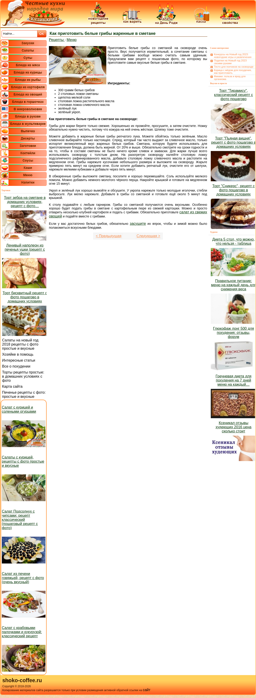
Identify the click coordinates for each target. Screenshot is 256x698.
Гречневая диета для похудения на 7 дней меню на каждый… (233, 380)
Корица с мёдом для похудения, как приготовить (233, 71)
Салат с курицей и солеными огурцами (19, 409)
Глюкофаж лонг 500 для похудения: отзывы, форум (233, 333)
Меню (71, 40)
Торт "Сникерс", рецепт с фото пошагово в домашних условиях (233, 190)
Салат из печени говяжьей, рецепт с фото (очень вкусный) (23, 578)
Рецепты (57, 40)
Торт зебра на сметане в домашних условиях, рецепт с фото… (24, 202)
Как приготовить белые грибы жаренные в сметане (103, 33)
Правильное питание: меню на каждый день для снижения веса (233, 285)
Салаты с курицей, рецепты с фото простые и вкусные (23, 461)
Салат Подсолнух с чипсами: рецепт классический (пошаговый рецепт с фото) (20, 519)
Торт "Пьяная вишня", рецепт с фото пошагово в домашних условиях (233, 142)
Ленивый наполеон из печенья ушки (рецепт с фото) (25, 249)
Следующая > (148, 236)
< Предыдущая (108, 236)
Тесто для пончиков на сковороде (233, 66)
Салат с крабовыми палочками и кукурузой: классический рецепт (22, 632)
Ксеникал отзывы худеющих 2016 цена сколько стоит (233, 427)
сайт (146, 690)
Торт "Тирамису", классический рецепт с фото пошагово (233, 95)
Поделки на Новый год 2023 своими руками (230, 62)
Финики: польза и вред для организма (229, 77)
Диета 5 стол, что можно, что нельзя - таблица (233, 241)
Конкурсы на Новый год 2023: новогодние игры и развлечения (232, 55)
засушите (138, 223)
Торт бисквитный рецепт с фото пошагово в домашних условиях (25, 297)
